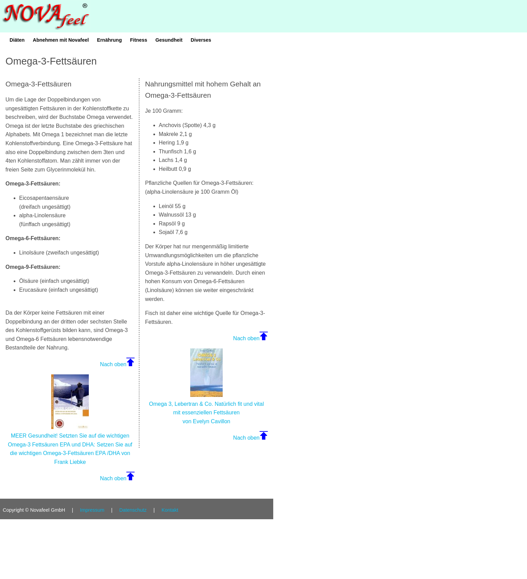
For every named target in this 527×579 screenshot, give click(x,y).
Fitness (138, 40)
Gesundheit (168, 40)
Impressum (92, 510)
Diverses (201, 40)
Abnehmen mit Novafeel (61, 40)
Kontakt (170, 510)
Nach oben (113, 364)
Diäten (17, 40)
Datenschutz (133, 510)
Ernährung (109, 40)
